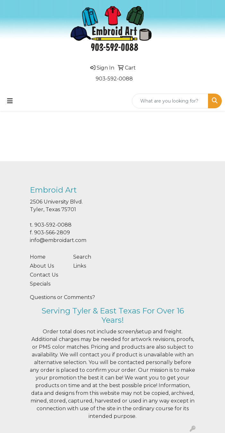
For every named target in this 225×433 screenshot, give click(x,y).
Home (38, 257)
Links (79, 266)
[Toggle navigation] (10, 100)
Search (82, 257)
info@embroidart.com (58, 240)
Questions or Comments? (62, 297)
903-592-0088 (114, 79)
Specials (40, 284)
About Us (42, 266)
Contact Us (44, 275)
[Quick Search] (170, 101)
